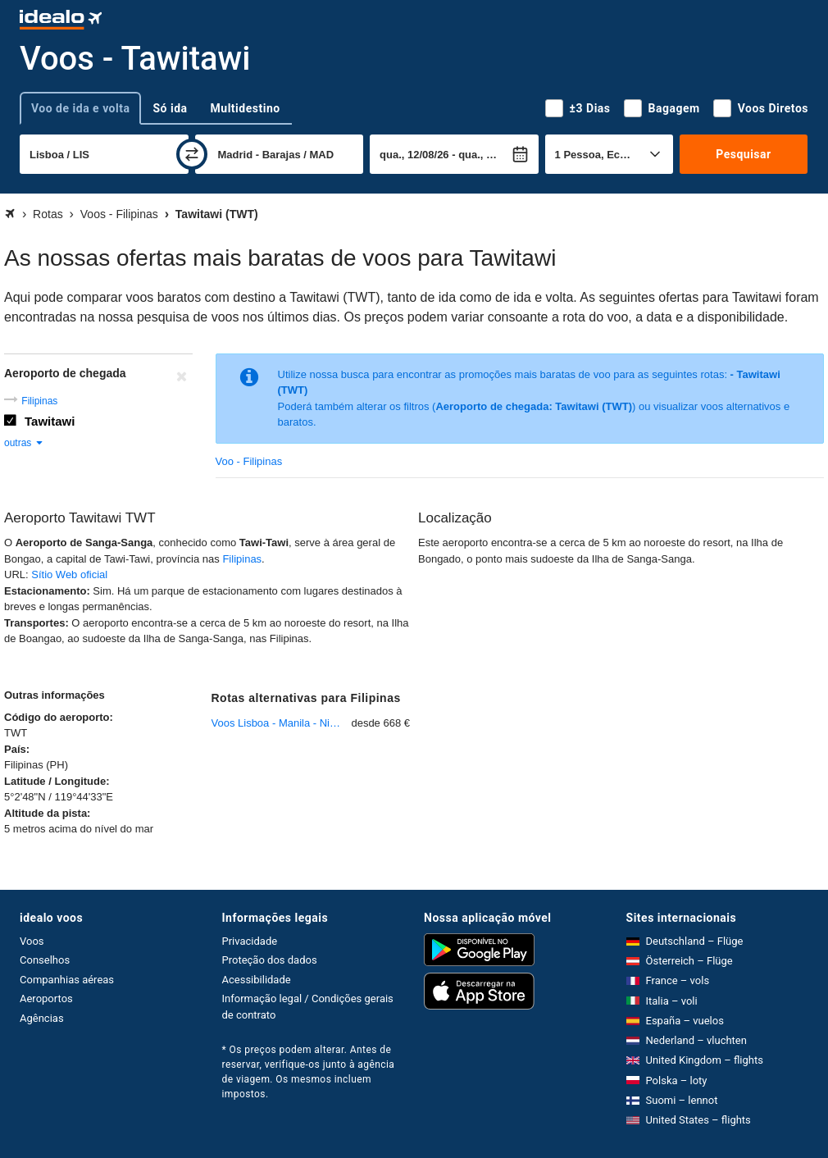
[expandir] (15, 1058)
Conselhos (45, 960)
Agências (42, 1018)
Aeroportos (46, 998)
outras (24, 443)
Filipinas (39, 401)
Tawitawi (50, 421)
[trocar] (191, 154)
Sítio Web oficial (69, 574)
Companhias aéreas (67, 979)
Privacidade (250, 941)
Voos (32, 941)
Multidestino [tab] (245, 108)
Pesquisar (743, 154)
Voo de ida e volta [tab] (80, 108)
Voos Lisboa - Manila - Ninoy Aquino (282, 723)
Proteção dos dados (269, 960)
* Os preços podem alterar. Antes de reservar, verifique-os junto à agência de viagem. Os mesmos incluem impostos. (308, 1072)
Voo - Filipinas (249, 461)
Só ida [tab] (169, 108)
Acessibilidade (256, 979)
